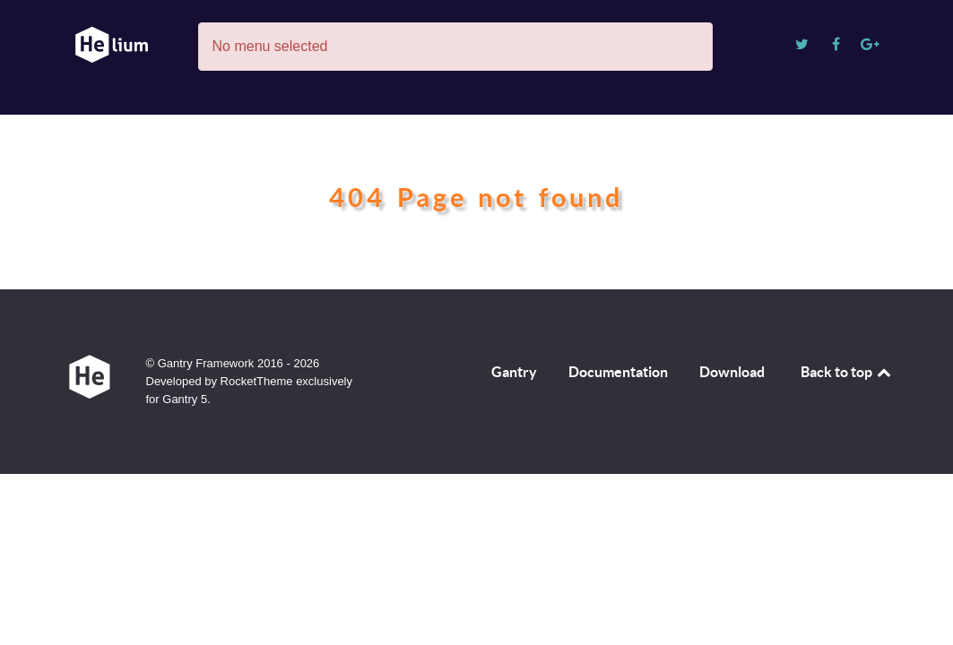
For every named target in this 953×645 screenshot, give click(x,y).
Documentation (618, 372)
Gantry (514, 372)
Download (732, 372)
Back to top (847, 372)
